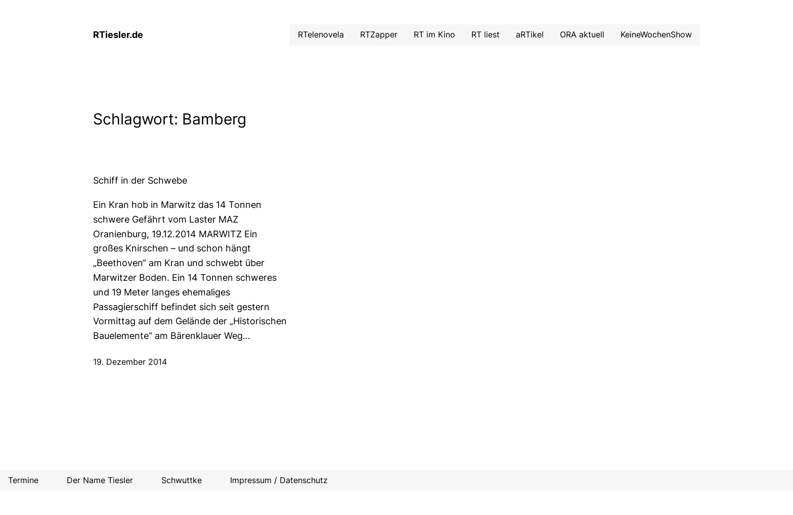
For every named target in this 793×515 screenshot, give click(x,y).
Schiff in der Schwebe (140, 180)
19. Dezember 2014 (130, 362)
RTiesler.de (118, 34)
